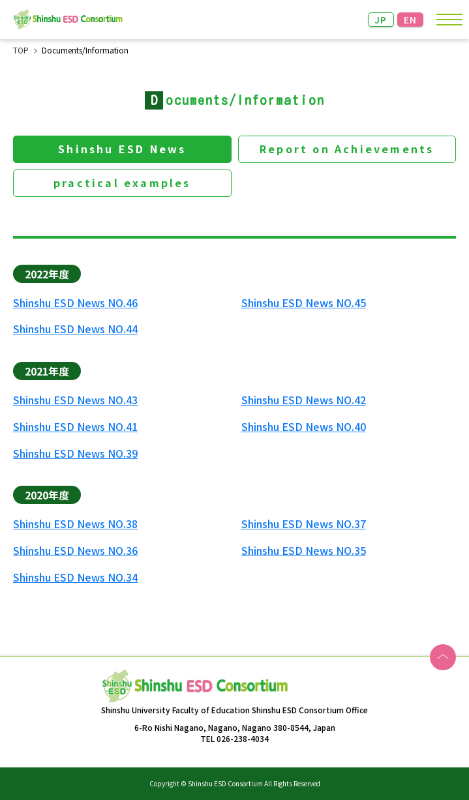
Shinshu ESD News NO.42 (303, 400)
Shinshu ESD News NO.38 (75, 524)
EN (410, 19)
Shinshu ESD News (122, 148)
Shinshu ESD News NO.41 (75, 427)
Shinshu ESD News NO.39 (75, 453)
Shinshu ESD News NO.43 (75, 400)
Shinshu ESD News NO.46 (75, 303)
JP (380, 19)
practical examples (122, 182)
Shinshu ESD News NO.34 (75, 577)
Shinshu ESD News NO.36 (75, 550)
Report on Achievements (347, 148)
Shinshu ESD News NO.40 (303, 427)
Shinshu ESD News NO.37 (303, 524)
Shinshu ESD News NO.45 (303, 303)
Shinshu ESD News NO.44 (75, 329)
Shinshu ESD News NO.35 (303, 550)
